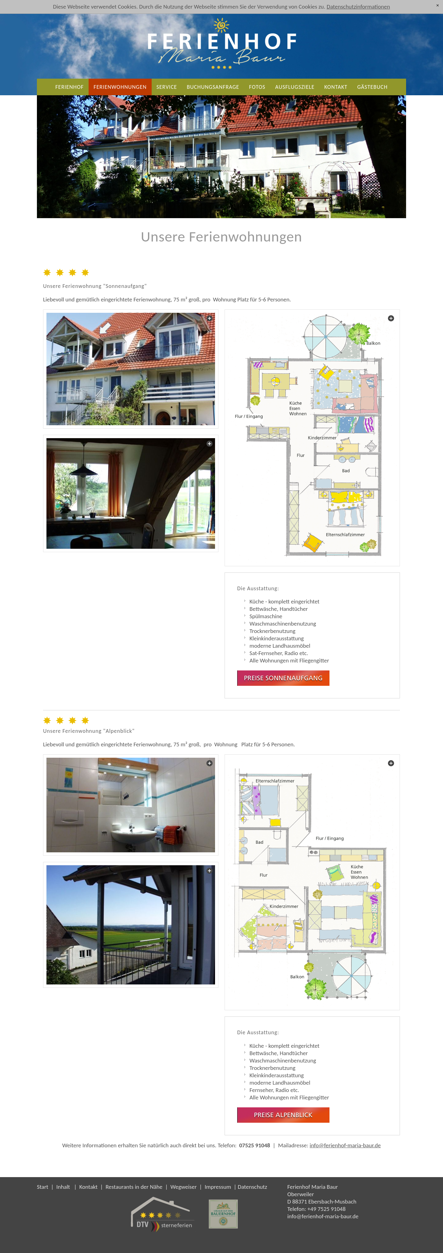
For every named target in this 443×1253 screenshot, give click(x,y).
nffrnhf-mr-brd (322, 1216)
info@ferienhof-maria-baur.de (345, 1145)
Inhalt (63, 1186)
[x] (437, 5)
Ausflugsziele (295, 87)
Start (42, 1186)
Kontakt (335, 87)
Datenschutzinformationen (358, 6)
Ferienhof (69, 87)
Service (167, 87)
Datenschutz (252, 1186)
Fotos (257, 87)
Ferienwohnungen (120, 87)
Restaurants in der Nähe (134, 1186)
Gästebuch (372, 87)
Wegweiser (183, 1186)
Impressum (218, 1186)
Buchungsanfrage (213, 87)
